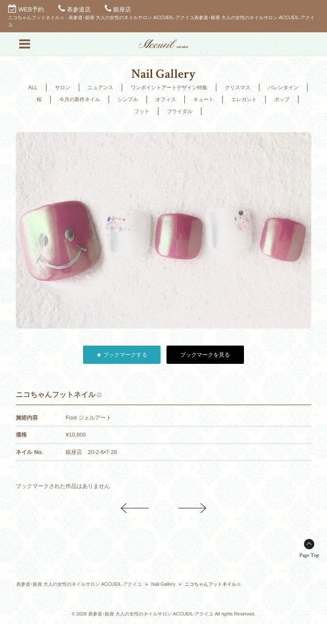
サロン (62, 88)
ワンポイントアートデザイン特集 (169, 88)
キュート (203, 99)
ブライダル (179, 111)
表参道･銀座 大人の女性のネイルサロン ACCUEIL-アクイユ (78, 584)
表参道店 (79, 9)
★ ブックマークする (122, 355)
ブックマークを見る (205, 355)
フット (141, 111)
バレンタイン (283, 88)
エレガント (244, 99)
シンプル (128, 99)
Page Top (309, 555)
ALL (32, 88)
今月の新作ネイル (79, 99)
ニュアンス (100, 88)
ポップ (282, 99)
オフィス (165, 99)
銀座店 (122, 9)
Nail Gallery (163, 584)
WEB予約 (31, 9)
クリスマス (237, 88)
